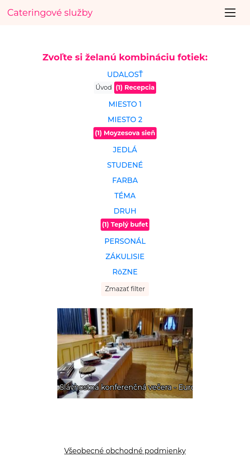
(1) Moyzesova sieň (125, 133)
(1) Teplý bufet (125, 224)
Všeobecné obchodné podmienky (124, 451)
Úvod (103, 87)
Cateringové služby (50, 12)
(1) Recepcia (135, 87)
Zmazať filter (125, 289)
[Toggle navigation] (230, 13)
